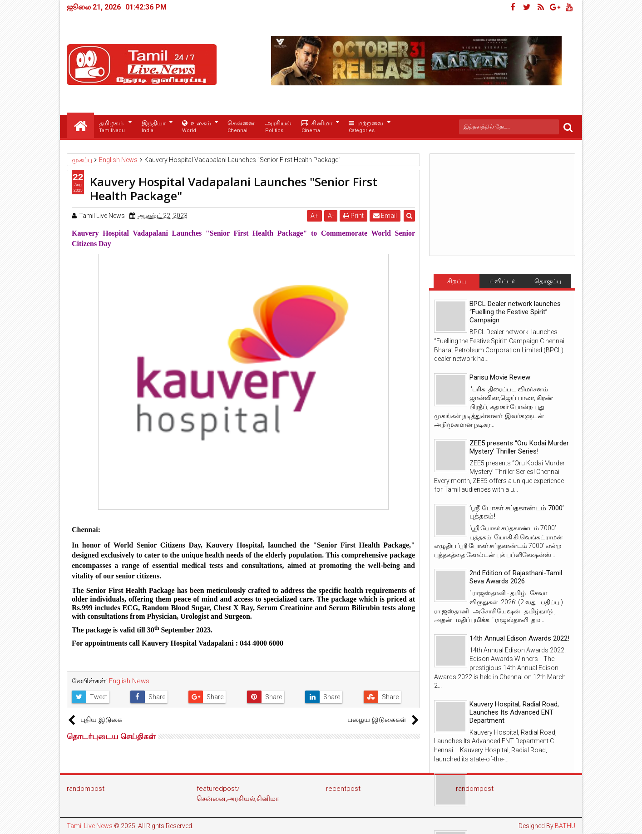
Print (353, 215)
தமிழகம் (112, 126)
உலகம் (196, 126)
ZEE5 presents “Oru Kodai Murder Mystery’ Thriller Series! (519, 447)
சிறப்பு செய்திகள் (456, 282)
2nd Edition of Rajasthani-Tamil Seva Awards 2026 (515, 577)
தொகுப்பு (547, 281)
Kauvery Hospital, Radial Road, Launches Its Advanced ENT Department (514, 712)
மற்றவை (366, 126)
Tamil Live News (90, 825)
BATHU (565, 825)
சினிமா (316, 126)
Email (385, 215)
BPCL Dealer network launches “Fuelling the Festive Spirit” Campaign (515, 312)
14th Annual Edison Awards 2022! (519, 638)
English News (129, 681)
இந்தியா (154, 126)
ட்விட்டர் (502, 281)
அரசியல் (278, 126)
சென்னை (241, 126)
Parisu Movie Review (499, 377)
